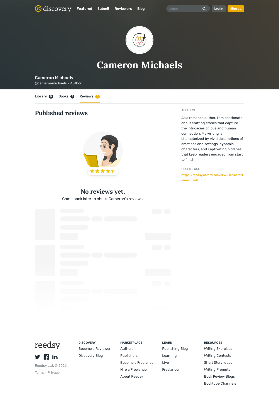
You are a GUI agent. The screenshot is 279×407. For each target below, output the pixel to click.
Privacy (54, 372)
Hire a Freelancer (134, 369)
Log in (218, 8)
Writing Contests (217, 355)
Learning (169, 355)
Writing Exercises (218, 349)
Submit (103, 9)
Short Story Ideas (218, 362)
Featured (84, 9)
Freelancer (171, 369)
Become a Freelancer (137, 362)
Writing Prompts (217, 369)
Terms (40, 372)
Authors (126, 349)
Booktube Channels (220, 383)
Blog (141, 9)
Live (165, 362)
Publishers (129, 355)
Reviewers (123, 9)
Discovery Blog (90, 355)
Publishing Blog (175, 349)
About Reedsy (131, 376)
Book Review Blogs (219, 376)
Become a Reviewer (94, 349)
